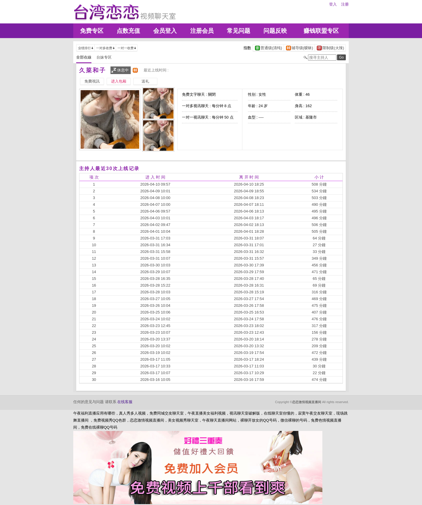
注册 (345, 4)
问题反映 (275, 31)
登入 (333, 4)
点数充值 (128, 31)
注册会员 (202, 31)
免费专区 (91, 31)
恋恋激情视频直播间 (306, 402)
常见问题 (238, 31)
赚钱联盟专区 (321, 31)
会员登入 (165, 31)
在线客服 (124, 402)
